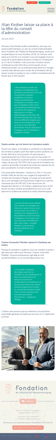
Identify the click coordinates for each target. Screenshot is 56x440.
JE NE (32, 2)
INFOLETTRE (45, 2)
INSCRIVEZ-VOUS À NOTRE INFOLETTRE (28, 428)
